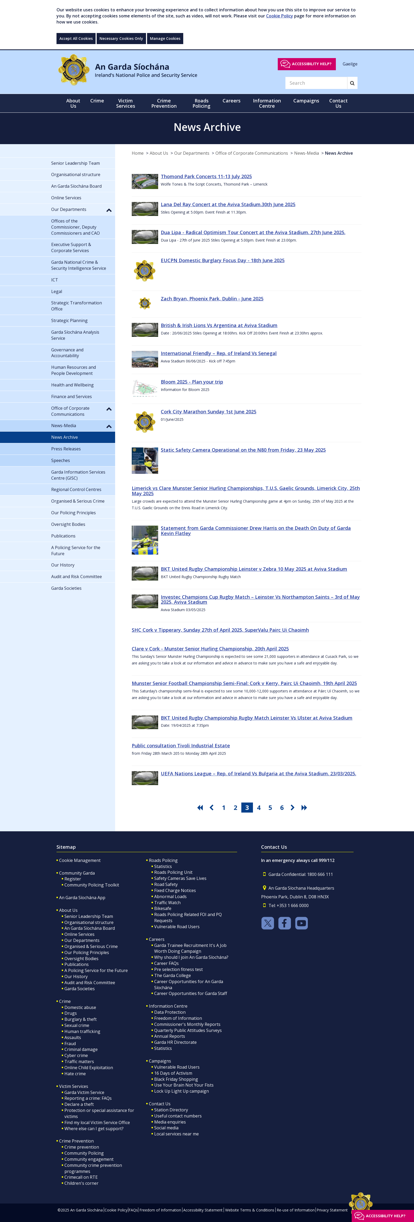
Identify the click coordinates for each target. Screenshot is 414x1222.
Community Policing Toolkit (91, 885)
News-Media (306, 153)
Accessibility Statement (203, 1209)
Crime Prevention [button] (164, 103)
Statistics (163, 866)
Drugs (70, 1013)
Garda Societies (79, 989)
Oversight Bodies (81, 958)
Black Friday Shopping (176, 1079)
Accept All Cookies (76, 38)
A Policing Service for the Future (96, 970)
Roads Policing (163, 860)
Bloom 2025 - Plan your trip (192, 382)
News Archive (339, 153)
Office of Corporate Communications (251, 153)
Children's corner (81, 1183)
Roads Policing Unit (173, 872)
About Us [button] (73, 103)
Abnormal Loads (170, 896)
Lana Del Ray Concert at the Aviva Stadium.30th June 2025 (228, 204)
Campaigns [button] (306, 100)
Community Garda (77, 873)
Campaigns (160, 1061)
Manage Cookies (165, 38)
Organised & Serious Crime (91, 946)
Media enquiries (170, 1122)
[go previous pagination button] (212, 808)
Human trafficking (82, 1031)
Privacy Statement (332, 1209)
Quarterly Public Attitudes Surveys (188, 1030)
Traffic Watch (167, 902)
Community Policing (84, 1153)
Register (72, 879)
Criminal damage (81, 1049)
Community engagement (89, 1159)
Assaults (72, 1037)
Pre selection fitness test (178, 969)
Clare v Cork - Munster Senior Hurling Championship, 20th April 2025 (210, 648)
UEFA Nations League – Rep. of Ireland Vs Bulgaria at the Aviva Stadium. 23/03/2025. (258, 773)
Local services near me (176, 1134)
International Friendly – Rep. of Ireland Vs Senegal (219, 353)
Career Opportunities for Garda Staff (190, 993)
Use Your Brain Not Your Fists (184, 1085)
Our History (76, 976)
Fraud (70, 1043)
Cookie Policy (279, 16)
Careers (156, 939)
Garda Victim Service (84, 1092)
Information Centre (168, 1006)
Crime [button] (97, 100)
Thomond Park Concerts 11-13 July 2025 (206, 176)
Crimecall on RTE (81, 1177)
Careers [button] (232, 100)
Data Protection (170, 1012)
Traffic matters (79, 1061)
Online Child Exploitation (88, 1067)
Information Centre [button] (267, 103)
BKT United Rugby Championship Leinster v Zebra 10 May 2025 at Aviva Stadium (254, 569)
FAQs (133, 1209)
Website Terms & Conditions (249, 1209)
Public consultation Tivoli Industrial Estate (181, 745)
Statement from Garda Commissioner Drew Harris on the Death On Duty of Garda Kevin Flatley (256, 530)
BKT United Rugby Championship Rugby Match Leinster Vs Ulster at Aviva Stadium (256, 718)
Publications (76, 964)
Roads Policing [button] (201, 103)
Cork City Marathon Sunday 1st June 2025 (208, 411)
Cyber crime (76, 1055)
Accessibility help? (312, 63)
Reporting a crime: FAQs (88, 1098)
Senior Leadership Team (88, 916)
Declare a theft (79, 1104)
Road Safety (166, 884)
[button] (109, 210)
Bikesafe (162, 908)
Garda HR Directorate (175, 1042)
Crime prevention (81, 1147)
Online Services (79, 934)
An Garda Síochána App (82, 897)
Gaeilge (350, 64)
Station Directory (171, 1110)
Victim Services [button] (125, 103)
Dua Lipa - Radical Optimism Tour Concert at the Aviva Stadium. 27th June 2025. (253, 232)
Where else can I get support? (94, 1128)
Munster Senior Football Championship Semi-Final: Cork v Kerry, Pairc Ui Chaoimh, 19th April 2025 (244, 683)
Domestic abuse (80, 1007)
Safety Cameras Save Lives (180, 878)
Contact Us (160, 1104)
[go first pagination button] (201, 808)
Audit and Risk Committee (89, 982)
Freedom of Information (178, 1018)
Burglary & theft (80, 1019)
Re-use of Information (296, 1209)
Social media (166, 1128)
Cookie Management (80, 860)
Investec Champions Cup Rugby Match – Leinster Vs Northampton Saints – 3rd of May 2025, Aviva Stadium (260, 599)
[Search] (316, 83)
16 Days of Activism (173, 1073)
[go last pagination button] (305, 808)
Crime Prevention (76, 1141)
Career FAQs (166, 963)
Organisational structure (89, 922)
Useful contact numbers (178, 1116)
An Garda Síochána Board (89, 928)
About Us (159, 153)
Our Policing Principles (86, 952)
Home (138, 153)
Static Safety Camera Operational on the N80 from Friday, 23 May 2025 (243, 450)
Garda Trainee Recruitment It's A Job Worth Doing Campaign (190, 948)
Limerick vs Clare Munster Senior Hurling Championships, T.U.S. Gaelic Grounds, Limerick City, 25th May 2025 (246, 491)
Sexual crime (76, 1025)
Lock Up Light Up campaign (181, 1091)
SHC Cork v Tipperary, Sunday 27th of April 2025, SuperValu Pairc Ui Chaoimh (220, 630)
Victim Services (73, 1086)
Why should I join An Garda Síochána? (191, 957)
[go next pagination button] (294, 808)
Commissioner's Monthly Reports (187, 1024)
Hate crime (75, 1074)
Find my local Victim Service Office (97, 1122)
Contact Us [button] (338, 103)
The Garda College (172, 975)
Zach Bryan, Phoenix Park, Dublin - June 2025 (212, 298)
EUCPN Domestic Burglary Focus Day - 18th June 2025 (223, 260)
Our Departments (191, 153)
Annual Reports (169, 1036)
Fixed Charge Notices (175, 890)
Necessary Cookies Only (121, 38)
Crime (65, 1001)
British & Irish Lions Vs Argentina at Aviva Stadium (219, 325)
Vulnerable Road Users (177, 927)
